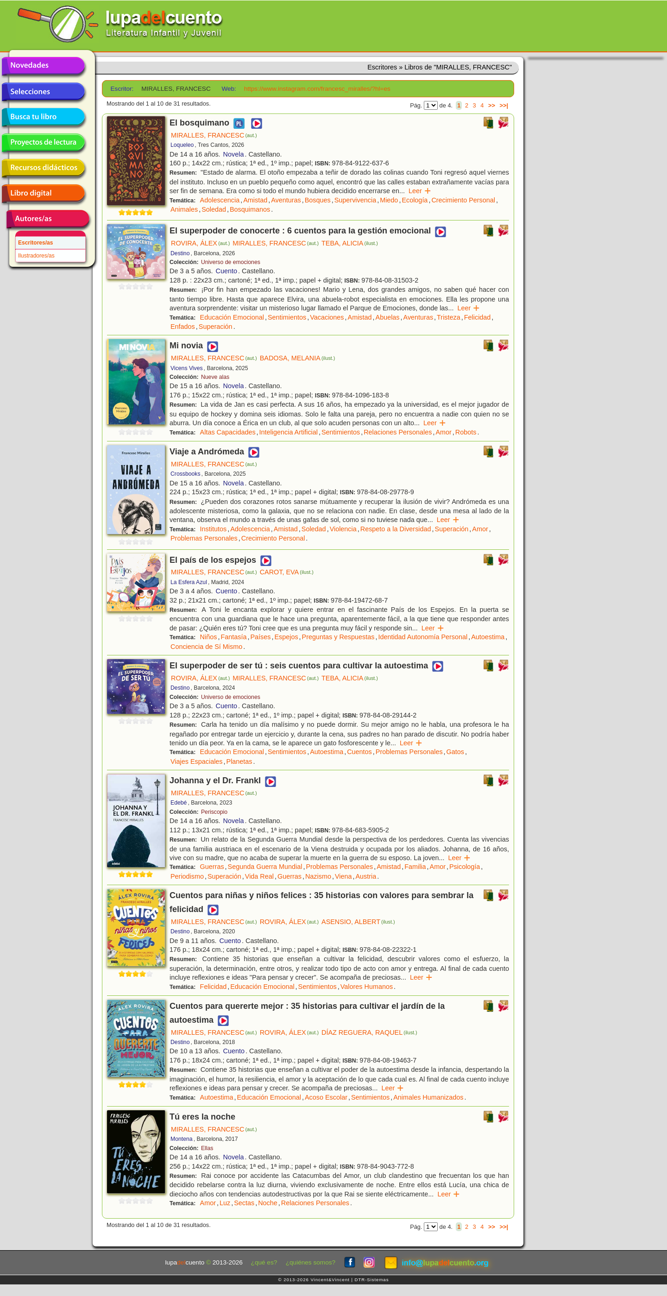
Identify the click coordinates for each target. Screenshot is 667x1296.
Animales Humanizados (428, 1097)
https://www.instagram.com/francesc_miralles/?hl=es (317, 88)
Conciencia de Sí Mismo (206, 646)
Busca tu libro (43, 117)
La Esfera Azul (188, 582)
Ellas (207, 1148)
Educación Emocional (232, 317)
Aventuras (286, 200)
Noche (267, 1203)
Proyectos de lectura (43, 142)
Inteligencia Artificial (288, 432)
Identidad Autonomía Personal (422, 637)
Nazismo (318, 876)
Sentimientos (287, 317)
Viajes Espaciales (196, 761)
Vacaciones (327, 317)
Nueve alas (215, 377)
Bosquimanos (250, 209)
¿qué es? (264, 1262)
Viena (343, 876)
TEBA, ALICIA (349, 243)
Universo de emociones (230, 262)
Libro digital (43, 193)
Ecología (415, 200)
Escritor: (122, 88)
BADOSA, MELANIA (297, 358)
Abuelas (388, 317)
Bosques (318, 200)
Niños (208, 637)
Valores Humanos (366, 986)
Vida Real (259, 876)
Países (260, 637)
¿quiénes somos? (310, 1262)
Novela (233, 154)
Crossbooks (185, 474)
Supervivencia (355, 200)
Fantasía (233, 637)
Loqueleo (182, 145)
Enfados (182, 326)
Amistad (255, 200)
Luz (225, 1203)
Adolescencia (220, 200)
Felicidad (477, 317)
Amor (443, 432)
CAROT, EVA (287, 572)
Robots (466, 432)
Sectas (244, 1203)
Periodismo (187, 876)
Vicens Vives (186, 368)
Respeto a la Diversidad (395, 529)
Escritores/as (35, 242)
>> (491, 105)
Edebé (178, 802)
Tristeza (448, 317)
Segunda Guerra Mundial (265, 866)
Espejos (286, 637)
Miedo (389, 200)
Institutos (213, 529)
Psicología (464, 866)
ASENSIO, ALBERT (358, 921)
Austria (365, 876)
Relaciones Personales (398, 432)
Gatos (455, 751)
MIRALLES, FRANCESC (214, 135)
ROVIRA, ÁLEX (200, 243)
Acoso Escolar (326, 1097)
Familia (415, 866)
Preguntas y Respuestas (338, 637)
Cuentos (359, 751)
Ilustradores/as (36, 255)
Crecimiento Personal (463, 200)
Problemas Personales (204, 538)
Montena (181, 1139)
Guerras (212, 866)
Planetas (239, 761)
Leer (420, 191)
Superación (216, 326)
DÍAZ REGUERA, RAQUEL (369, 1032)
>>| (503, 105)
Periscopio (214, 812)
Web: (228, 88)
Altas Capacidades (228, 432)
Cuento (226, 271)
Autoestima (487, 637)
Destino (179, 253)
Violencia (343, 529)
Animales (184, 209)
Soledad (213, 209)
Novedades (43, 66)
